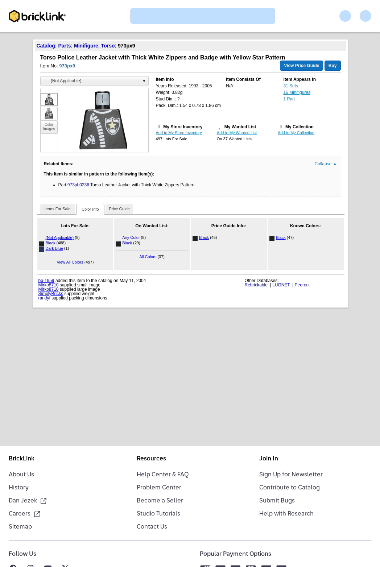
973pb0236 (78, 184)
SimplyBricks (50, 293)
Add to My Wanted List (237, 133)
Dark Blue (54, 248)
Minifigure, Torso (94, 46)
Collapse (326, 163)
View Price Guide (301, 65)
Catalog (46, 46)
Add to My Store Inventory (179, 133)
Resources (151, 459)
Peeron (302, 284)
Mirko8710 (48, 284)
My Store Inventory (182, 126)
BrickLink (21, 459)
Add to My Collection (296, 133)
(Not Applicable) (60, 237)
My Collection (299, 126)
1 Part (289, 99)
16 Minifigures (296, 92)
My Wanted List (240, 126)
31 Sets (290, 85)
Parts (64, 46)
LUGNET (281, 284)
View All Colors (70, 262)
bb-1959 (46, 280)
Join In (268, 459)
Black (50, 243)
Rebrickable (256, 284)
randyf (44, 298)
